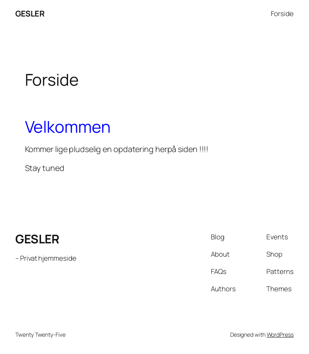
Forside (282, 13)
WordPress (280, 334)
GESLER (29, 13)
